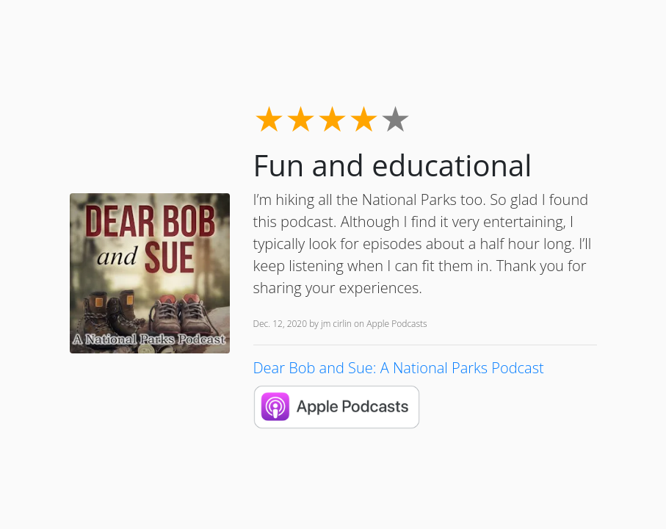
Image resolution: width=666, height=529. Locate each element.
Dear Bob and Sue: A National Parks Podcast (398, 368)
